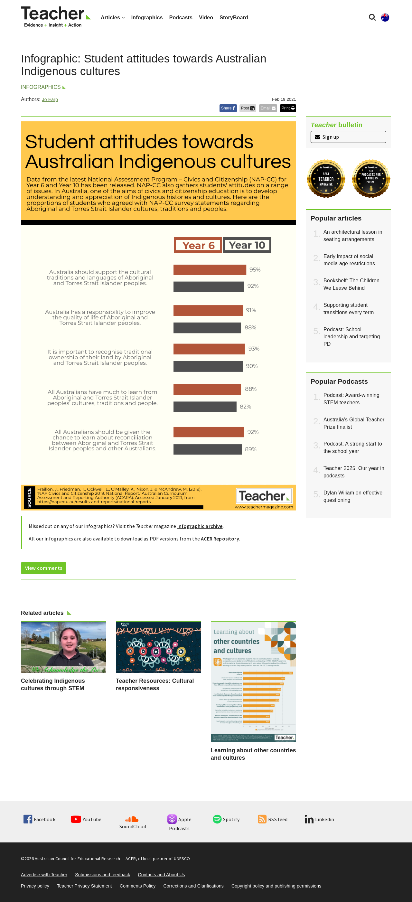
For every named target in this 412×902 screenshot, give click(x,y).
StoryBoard (234, 17)
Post (248, 108)
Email (268, 108)
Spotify (226, 819)
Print (288, 108)
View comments (43, 568)
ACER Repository (220, 538)
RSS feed (272, 819)
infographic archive (200, 526)
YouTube (86, 819)
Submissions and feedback (102, 874)
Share (228, 108)
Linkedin (319, 819)
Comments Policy (137, 885)
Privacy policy (35, 885)
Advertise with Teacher (44, 874)
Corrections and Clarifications (193, 885)
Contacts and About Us (161, 874)
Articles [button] (113, 17)
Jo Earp (50, 99)
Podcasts (180, 17)
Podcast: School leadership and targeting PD (351, 337)
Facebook (39, 819)
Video (206, 17)
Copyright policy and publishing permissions (276, 885)
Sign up (327, 137)
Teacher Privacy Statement (84, 885)
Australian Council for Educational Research (77, 858)
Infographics (147, 17)
